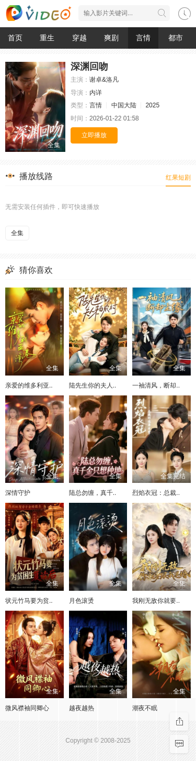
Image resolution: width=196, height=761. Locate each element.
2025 (152, 105)
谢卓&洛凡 (104, 79)
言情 (143, 38)
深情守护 (17, 493)
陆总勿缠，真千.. (93, 493)
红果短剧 (178, 177)
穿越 (79, 38)
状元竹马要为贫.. (29, 600)
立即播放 (94, 135)
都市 (175, 38)
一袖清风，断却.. (156, 385)
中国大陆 (123, 105)
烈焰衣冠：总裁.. (156, 493)
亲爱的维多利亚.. (29, 385)
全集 (17, 233)
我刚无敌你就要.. (156, 600)
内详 (95, 92)
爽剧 (111, 38)
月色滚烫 (81, 600)
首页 (15, 38)
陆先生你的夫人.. (93, 385)
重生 (47, 38)
